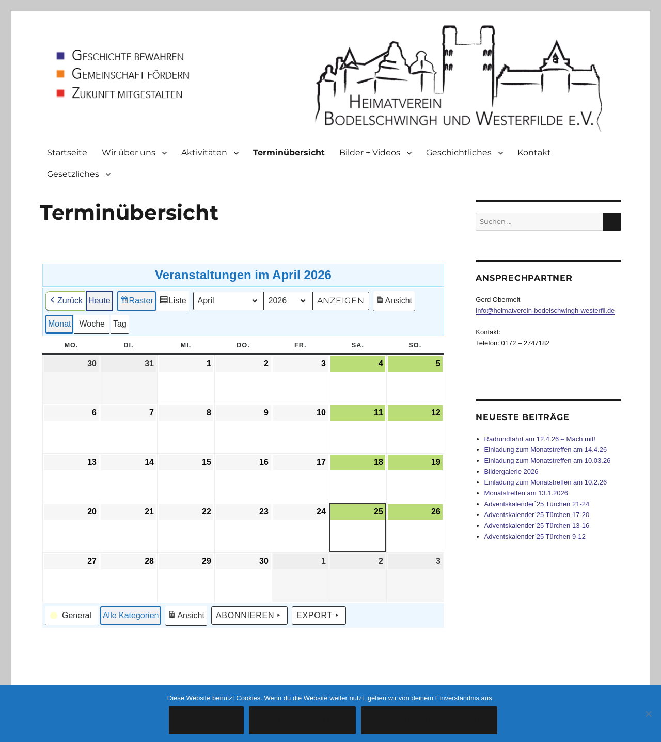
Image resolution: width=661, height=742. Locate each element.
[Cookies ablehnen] (648, 713)
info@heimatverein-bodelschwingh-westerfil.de (545, 310)
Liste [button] (172, 302)
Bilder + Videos (369, 152)
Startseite (67, 152)
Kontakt (534, 152)
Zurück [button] (65, 301)
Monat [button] (59, 323)
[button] (71, 615)
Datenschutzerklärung (429, 720)
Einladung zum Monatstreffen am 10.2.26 (545, 482)
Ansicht (395, 302)
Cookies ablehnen (302, 720)
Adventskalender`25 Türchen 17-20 (537, 515)
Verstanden (206, 720)
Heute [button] (99, 300)
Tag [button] (120, 323)
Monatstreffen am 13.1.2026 (526, 493)
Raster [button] (136, 302)
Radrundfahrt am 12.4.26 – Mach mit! (539, 439)
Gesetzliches (73, 174)
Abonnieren (249, 615)
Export (318, 615)
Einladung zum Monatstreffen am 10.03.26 (547, 460)
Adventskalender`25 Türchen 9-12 (535, 536)
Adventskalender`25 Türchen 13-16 (537, 525)
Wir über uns (128, 152)
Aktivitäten (204, 152)
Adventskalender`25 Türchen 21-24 (537, 504)
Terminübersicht (289, 152)
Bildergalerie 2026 (511, 471)
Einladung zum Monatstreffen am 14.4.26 (545, 450)
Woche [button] (92, 323)
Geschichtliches (459, 152)
